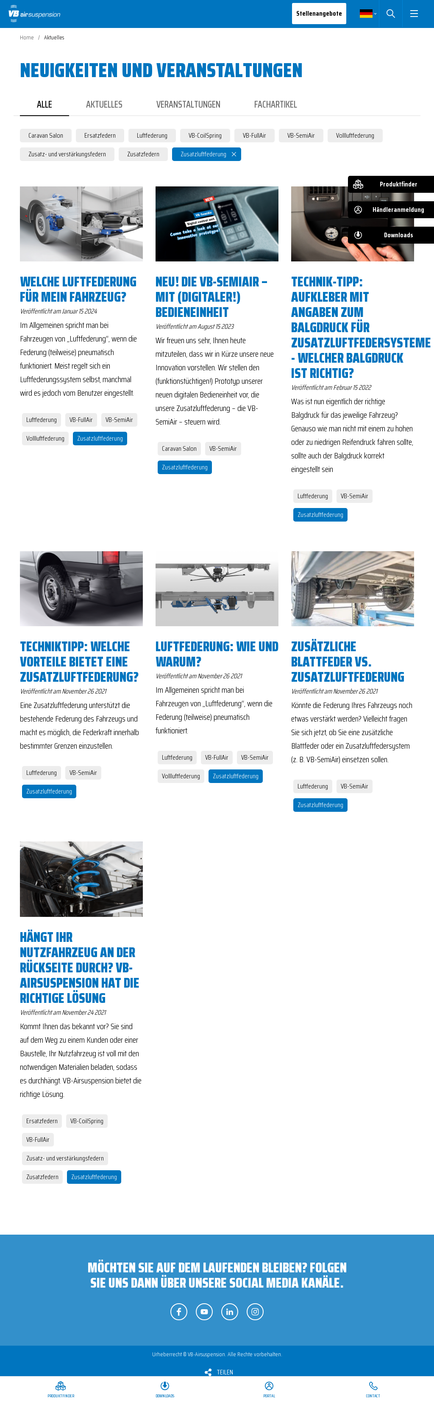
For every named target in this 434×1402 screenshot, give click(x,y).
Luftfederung (152, 135)
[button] (414, 13)
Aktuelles (104, 104)
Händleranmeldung (398, 209)
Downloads (398, 235)
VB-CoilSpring (205, 135)
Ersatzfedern (100, 135)
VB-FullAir (254, 135)
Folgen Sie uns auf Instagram (255, 1311)
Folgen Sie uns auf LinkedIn (229, 1311)
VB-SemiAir (301, 135)
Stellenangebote (319, 13)
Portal (269, 1396)
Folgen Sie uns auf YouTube (204, 1311)
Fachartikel (275, 104)
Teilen (225, 1372)
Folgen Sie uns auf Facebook (178, 1311)
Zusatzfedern (143, 154)
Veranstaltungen (188, 104)
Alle (44, 104)
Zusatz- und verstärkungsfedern (67, 154)
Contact (373, 1396)
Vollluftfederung (355, 135)
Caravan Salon (45, 135)
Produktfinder (398, 184)
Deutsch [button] (366, 13)
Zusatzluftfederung (203, 154)
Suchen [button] (390, 13)
